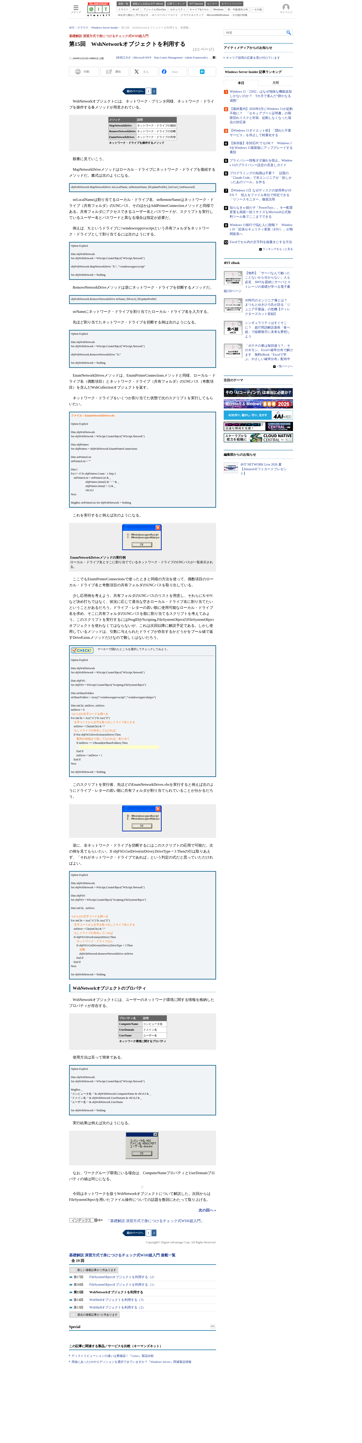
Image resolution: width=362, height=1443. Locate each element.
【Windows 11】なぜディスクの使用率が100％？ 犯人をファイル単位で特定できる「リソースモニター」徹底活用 (260, 195)
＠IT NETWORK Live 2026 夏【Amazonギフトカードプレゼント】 (263, 469)
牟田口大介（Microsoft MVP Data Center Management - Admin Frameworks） (163, 57)
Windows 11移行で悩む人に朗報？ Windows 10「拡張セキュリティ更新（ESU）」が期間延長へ (261, 229)
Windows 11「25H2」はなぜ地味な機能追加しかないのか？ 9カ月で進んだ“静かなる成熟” (261, 96)
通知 (118, 71)
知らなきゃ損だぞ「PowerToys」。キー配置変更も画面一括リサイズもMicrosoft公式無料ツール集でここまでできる (261, 212)
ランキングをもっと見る (277, 249)
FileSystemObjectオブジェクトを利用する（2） (122, 1277)
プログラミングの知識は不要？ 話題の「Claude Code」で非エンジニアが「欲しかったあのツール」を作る (261, 177)
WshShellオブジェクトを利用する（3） (117, 1300)
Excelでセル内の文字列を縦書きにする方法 (261, 242)
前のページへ (135, 91)
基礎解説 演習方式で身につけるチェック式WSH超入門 (155, 1221)
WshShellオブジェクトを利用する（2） (117, 1307)
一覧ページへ (284, 366)
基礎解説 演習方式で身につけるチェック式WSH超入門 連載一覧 (122, 1255)
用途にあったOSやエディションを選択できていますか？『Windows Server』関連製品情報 (131, 1362)
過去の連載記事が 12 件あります (97, 1314)
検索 (289, 32)
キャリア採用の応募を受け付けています (253, 57)
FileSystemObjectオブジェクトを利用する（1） (122, 1284)
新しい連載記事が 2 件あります (96, 1270)
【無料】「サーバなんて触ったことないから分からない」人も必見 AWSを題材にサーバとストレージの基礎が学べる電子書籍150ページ (257, 282)
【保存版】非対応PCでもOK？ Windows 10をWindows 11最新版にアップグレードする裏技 (261, 147)
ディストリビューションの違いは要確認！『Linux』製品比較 (113, 1356)
